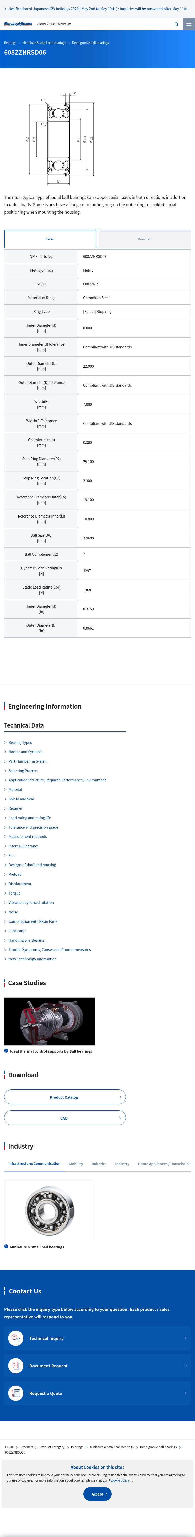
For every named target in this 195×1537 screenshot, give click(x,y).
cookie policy (119, 1480)
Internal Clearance (24, 845)
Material (15, 789)
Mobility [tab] (76, 1163)
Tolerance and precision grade (33, 827)
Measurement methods (28, 836)
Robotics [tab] (99, 1163)
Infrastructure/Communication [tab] (34, 1163)
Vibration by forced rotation (31, 902)
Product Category (52, 1447)
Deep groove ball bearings (158, 1447)
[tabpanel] (97, 446)
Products (26, 1447)
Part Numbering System (28, 761)
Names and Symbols (25, 751)
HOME (9, 1447)
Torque (14, 893)
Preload (15, 874)
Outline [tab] (50, 239)
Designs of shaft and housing (32, 864)
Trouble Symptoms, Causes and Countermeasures (50, 949)
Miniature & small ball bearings (111, 1447)
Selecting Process (23, 770)
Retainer (16, 808)
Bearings (77, 1447)
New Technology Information (33, 958)
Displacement (20, 883)
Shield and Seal (21, 798)
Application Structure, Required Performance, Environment (57, 780)
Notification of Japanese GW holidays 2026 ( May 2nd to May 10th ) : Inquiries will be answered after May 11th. (98, 8)
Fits (11, 855)
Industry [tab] (122, 1163)
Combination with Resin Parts (33, 921)
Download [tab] (144, 239)
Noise (13, 911)
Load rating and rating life (30, 817)
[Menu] (189, 24)
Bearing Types (20, 742)
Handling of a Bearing (26, 940)
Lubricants (17, 930)
